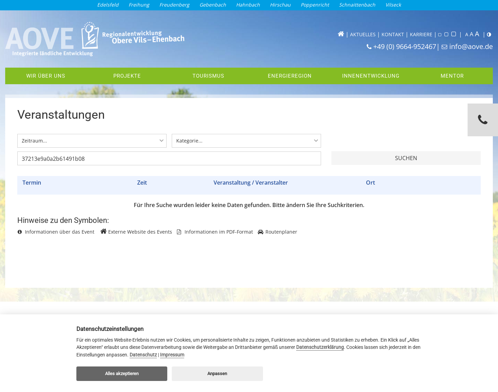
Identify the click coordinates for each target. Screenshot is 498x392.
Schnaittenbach (357, 4)
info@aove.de (471, 46)
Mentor (450, 75)
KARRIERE (421, 34)
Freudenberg (174, 4)
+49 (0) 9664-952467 (404, 46)
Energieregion (287, 75)
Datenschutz (143, 355)
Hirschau (280, 4)
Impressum (172, 355)
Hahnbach (248, 4)
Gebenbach (212, 4)
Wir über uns (45, 76)
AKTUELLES (363, 34)
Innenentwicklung (369, 75)
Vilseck (393, 4)
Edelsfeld (108, 4)
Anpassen (217, 373)
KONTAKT (393, 34)
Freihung (139, 4)
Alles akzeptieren (122, 373)
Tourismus (208, 76)
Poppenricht (315, 4)
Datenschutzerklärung (320, 347)
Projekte (127, 76)
